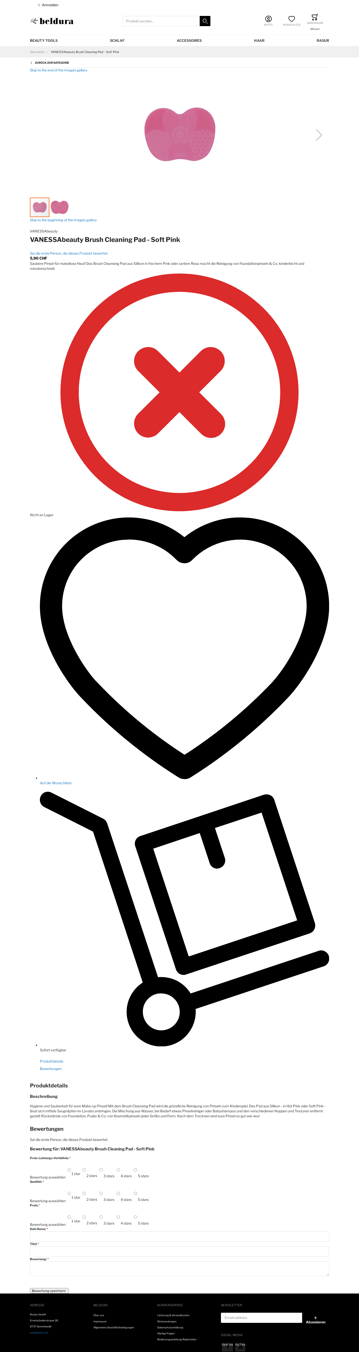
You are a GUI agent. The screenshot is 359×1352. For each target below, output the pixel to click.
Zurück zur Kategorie (52, 62)
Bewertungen (51, 1069)
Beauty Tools (44, 40)
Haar (259, 40)
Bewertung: (38, 1259)
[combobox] (166, 21)
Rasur (323, 40)
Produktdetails (51, 1061)
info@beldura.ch (39, 1332)
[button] (319, 135)
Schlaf (117, 40)
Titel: (34, 1244)
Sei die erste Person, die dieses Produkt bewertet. (69, 253)
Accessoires (189, 40)
